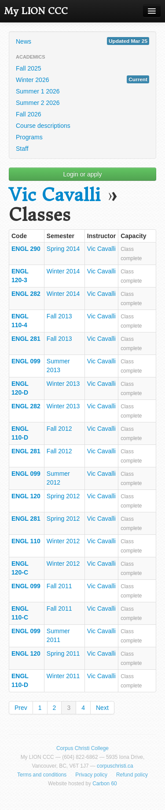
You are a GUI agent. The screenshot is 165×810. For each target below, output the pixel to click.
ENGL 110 (25, 541)
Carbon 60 (104, 783)
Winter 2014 (63, 271)
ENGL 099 (25, 361)
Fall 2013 (59, 316)
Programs (29, 137)
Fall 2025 (28, 68)
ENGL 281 (25, 338)
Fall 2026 (28, 114)
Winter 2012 (63, 541)
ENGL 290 (25, 248)
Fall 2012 (59, 428)
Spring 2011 (63, 653)
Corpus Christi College (82, 748)
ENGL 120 (25, 496)
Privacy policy (91, 775)
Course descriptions (43, 125)
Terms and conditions (41, 775)
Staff (22, 148)
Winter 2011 (63, 675)
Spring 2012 (63, 496)
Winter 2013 (63, 383)
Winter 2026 (82, 79)
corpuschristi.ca (115, 766)
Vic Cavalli (54, 195)
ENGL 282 (25, 293)
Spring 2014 (63, 248)
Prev (21, 707)
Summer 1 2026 (38, 91)
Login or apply (82, 174)
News (82, 41)
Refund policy (132, 775)
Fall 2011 (59, 586)
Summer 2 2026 (38, 102)
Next (102, 707)
